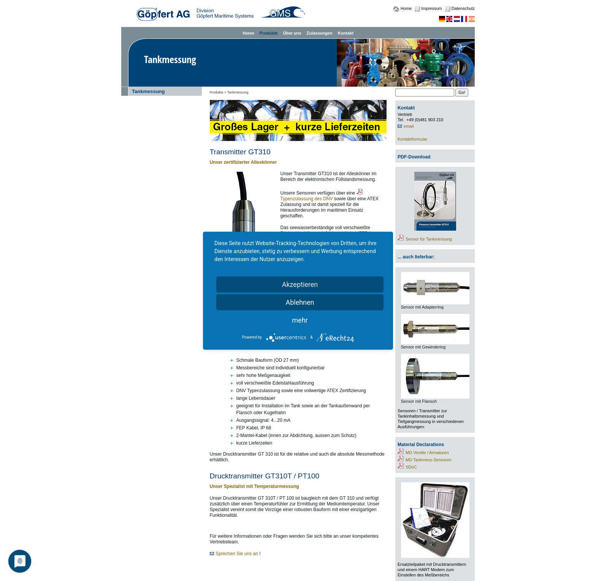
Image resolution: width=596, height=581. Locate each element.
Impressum (431, 8)
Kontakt (345, 33)
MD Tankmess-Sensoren (429, 460)
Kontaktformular (412, 139)
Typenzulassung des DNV (307, 198)
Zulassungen (320, 33)
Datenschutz (463, 8)
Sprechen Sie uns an (237, 553)
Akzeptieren (300, 284)
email (409, 126)
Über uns (292, 33)
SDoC (411, 467)
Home (406, 8)
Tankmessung (148, 91)
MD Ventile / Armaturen (427, 452)
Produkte (269, 33)
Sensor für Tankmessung (429, 239)
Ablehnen (299, 302)
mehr (300, 320)
